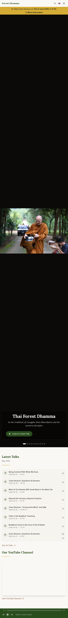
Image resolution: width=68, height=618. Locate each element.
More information (34, 12)
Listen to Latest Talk (19, 434)
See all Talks (9, 545)
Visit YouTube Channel (13, 599)
